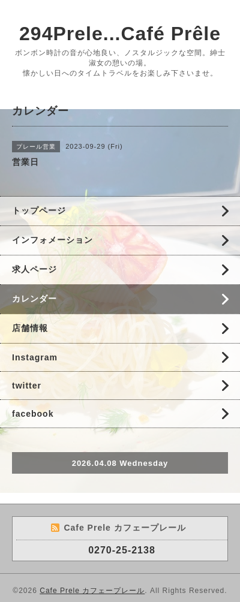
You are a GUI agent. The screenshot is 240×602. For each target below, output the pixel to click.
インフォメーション (52, 240)
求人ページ (34, 269)
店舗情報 (30, 328)
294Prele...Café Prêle (120, 33)
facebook (32, 414)
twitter (26, 385)
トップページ (39, 210)
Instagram (35, 357)
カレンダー (34, 298)
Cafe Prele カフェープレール (92, 590)
